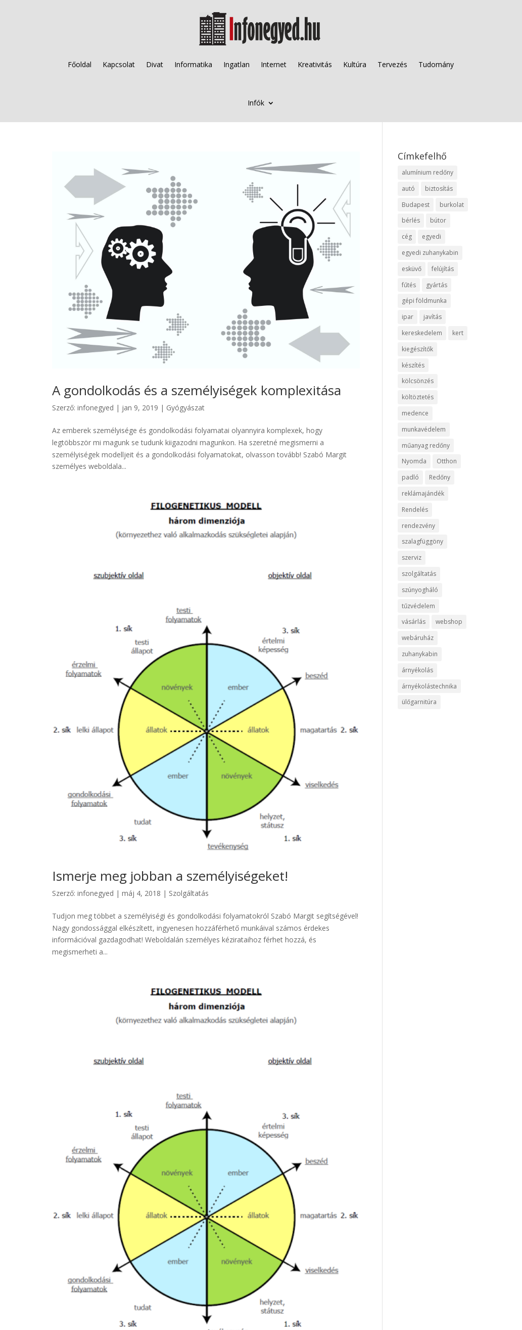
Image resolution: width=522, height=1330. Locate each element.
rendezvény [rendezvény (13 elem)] (418, 525)
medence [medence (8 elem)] (415, 413)
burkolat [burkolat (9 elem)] (452, 204)
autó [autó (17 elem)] (408, 188)
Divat (154, 64)
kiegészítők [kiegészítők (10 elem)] (417, 349)
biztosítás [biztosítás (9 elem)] (439, 188)
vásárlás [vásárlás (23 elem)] (413, 621)
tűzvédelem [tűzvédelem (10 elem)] (418, 606)
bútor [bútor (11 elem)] (438, 220)
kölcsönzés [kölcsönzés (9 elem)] (418, 381)
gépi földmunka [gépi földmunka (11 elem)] (424, 300)
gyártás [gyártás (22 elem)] (436, 285)
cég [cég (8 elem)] (407, 236)
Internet (274, 64)
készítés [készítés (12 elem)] (413, 365)
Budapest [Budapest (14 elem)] (416, 204)
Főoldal (79, 64)
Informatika (193, 64)
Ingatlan (236, 64)
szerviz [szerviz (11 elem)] (411, 557)
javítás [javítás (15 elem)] (432, 316)
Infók (256, 103)
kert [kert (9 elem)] (457, 333)
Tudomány (436, 64)
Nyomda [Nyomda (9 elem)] (414, 461)
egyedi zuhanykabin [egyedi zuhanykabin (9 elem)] (430, 252)
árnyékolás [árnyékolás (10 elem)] (417, 670)
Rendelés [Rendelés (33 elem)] (415, 509)
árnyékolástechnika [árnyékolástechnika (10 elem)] (429, 686)
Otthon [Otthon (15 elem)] (447, 461)
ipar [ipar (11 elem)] (407, 316)
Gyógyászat (185, 407)
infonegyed (95, 407)
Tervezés (392, 64)
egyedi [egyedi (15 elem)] (431, 236)
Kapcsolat (119, 64)
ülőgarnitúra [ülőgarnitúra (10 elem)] (419, 702)
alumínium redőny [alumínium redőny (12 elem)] (427, 172)
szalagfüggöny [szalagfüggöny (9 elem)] (422, 541)
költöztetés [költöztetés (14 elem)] (418, 397)
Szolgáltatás (189, 893)
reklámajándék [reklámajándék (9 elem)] (423, 493)
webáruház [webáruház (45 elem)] (418, 637)
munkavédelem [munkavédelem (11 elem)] (424, 429)
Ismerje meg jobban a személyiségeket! (170, 876)
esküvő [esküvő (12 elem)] (411, 268)
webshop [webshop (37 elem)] (449, 621)
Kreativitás (315, 64)
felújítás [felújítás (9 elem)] (443, 268)
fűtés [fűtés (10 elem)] (409, 285)
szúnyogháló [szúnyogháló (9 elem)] (420, 590)
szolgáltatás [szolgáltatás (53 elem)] (419, 573)
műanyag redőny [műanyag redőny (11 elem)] (426, 445)
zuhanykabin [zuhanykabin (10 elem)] (420, 654)
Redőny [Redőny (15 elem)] (439, 477)
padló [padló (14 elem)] (410, 477)
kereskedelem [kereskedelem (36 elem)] (422, 333)
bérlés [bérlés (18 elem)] (411, 220)
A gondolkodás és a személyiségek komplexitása (196, 390)
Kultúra (354, 64)
